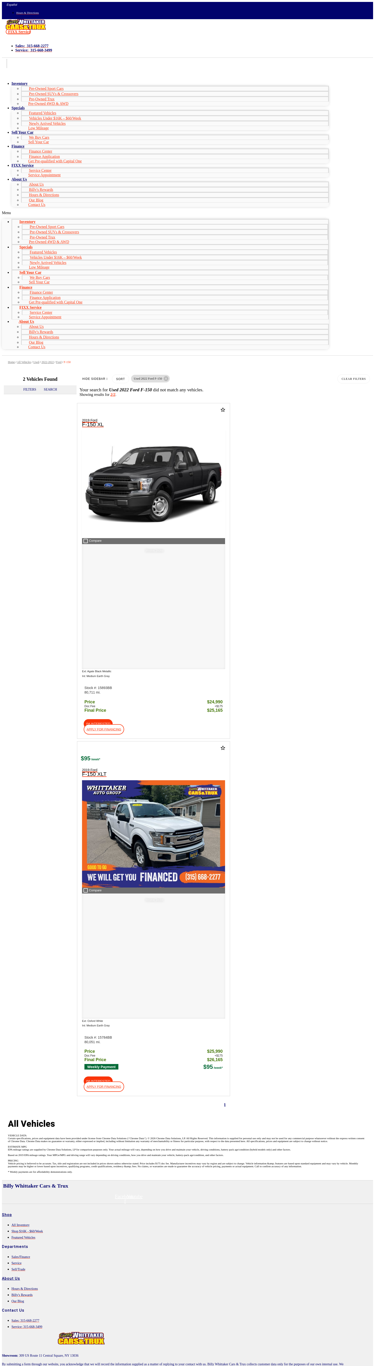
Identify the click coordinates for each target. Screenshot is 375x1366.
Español (12, 4)
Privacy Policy (88, 1337)
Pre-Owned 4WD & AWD (48, 104)
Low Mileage (38, 128)
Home (11, 362)
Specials (18, 108)
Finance (17, 146)
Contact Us (36, 205)
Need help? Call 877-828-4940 (174, 1358)
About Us (19, 179)
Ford (58, 362)
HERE (90, 951)
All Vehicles (24, 362)
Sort (120, 379)
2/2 (112, 395)
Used (36, 362)
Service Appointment (44, 175)
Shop (7, 787)
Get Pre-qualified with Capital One (55, 161)
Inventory (19, 83)
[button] (18, 31)
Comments (22, 1291)
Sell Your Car (38, 142)
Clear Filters (354, 379)
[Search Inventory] (45, 1036)
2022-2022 (47, 362)
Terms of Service (113, 1337)
